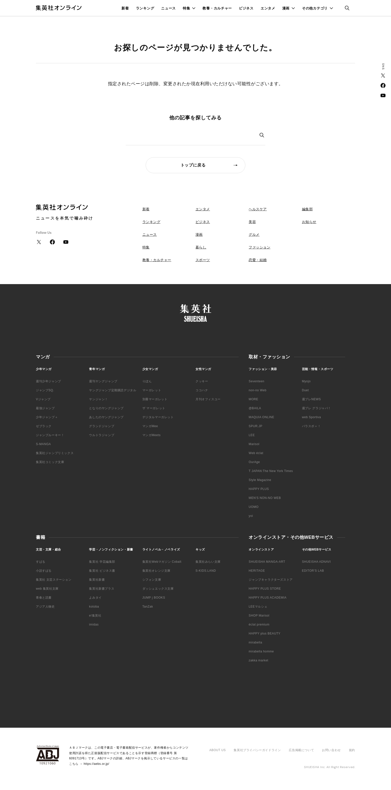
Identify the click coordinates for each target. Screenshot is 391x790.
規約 (352, 750)
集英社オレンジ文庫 (156, 570)
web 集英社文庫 (47, 588)
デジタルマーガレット (158, 417)
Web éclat (256, 453)
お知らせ (309, 222)
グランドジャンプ (101, 426)
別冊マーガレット (155, 399)
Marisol (254, 444)
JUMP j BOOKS (153, 597)
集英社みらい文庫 (208, 561)
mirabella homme (261, 651)
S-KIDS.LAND (206, 570)
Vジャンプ (43, 399)
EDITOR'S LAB (313, 570)
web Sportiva (311, 417)
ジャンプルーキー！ (50, 435)
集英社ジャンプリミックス (55, 453)
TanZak (147, 606)
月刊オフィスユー (208, 399)
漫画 (286, 8)
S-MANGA (43, 444)
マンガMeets (151, 435)
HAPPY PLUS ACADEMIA (268, 597)
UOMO (254, 507)
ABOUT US (217, 750)
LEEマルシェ (258, 606)
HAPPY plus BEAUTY (264, 633)
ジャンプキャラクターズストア (271, 579)
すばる (40, 561)
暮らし (201, 247)
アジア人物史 (45, 606)
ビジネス (246, 8)
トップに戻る (193, 165)
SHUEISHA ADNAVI (316, 561)
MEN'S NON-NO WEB (265, 498)
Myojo (306, 381)
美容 (252, 222)
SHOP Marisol (259, 615)
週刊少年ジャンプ (48, 381)
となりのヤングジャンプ (106, 408)
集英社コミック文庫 (50, 462)
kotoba (94, 606)
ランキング (145, 8)
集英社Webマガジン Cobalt (162, 561)
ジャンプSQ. (45, 390)
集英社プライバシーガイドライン (257, 750)
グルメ (254, 235)
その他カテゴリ (315, 8)
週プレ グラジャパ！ (316, 408)
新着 (125, 8)
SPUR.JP (255, 426)
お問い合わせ (331, 750)
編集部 (307, 209)
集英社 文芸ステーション (54, 579)
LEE (252, 435)
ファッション (259, 247)
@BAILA (255, 408)
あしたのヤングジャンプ (106, 417)
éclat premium (259, 624)
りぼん (147, 381)
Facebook (383, 85)
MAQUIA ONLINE (261, 417)
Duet (305, 390)
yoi (251, 516)
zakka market (258, 660)
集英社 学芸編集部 (102, 561)
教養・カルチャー (217, 8)
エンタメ (268, 8)
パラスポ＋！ (311, 426)
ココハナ (202, 390)
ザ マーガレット (153, 408)
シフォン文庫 (151, 579)
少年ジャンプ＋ (47, 417)
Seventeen (256, 381)
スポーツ (203, 260)
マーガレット (151, 390)
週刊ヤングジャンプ (103, 381)
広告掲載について (301, 750)
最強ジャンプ (45, 408)
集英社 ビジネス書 (102, 570)
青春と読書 (44, 597)
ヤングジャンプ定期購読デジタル (112, 390)
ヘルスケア (258, 209)
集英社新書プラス (101, 588)
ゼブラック (44, 426)
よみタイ (95, 597)
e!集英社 (95, 615)
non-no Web (257, 390)
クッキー (202, 381)
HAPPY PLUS (259, 489)
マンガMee (150, 426)
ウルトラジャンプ (101, 435)
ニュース (168, 8)
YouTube (383, 95)
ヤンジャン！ (98, 399)
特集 (186, 8)
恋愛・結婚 (258, 260)
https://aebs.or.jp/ (96, 764)
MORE (253, 399)
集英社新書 (97, 579)
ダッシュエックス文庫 (158, 588)
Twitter (383, 76)
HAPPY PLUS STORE (265, 588)
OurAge (254, 462)
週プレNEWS (311, 399)
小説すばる (44, 570)
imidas (93, 624)
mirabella (255, 642)
